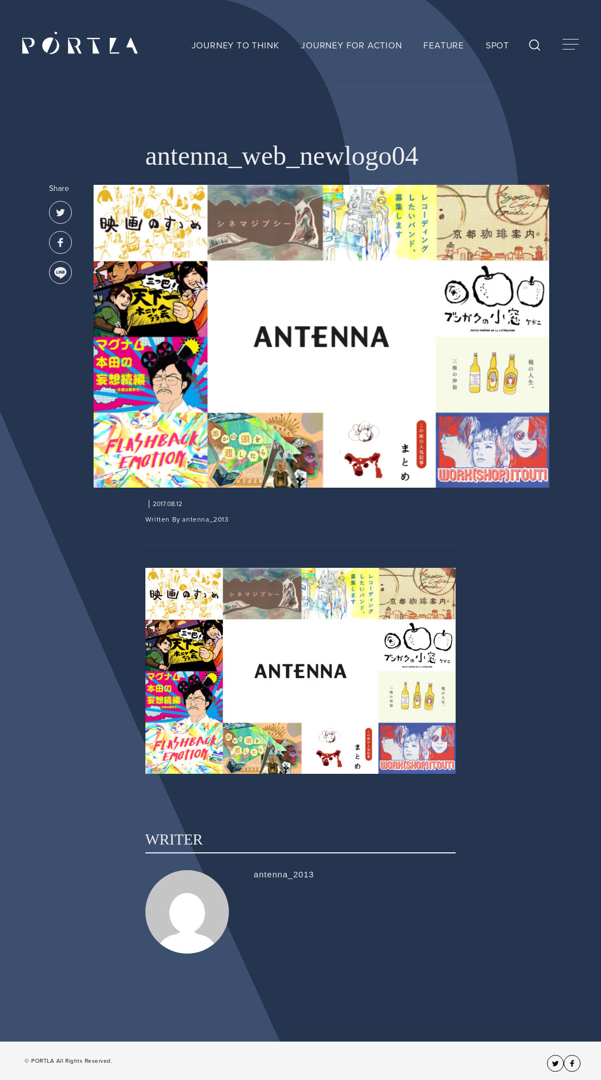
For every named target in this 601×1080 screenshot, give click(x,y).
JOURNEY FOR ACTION (351, 45)
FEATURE (443, 45)
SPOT (497, 45)
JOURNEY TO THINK (236, 45)
